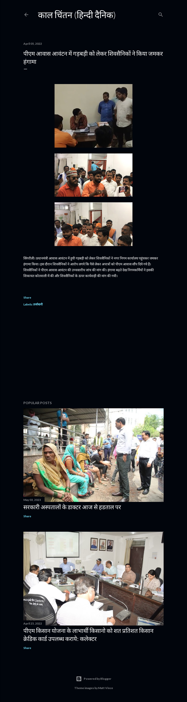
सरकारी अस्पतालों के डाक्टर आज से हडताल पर (72, 506)
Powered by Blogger (93, 679)
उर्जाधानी (38, 304)
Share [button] (27, 297)
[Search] (161, 13)
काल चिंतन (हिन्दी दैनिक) (77, 14)
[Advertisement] (93, 354)
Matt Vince (105, 688)
